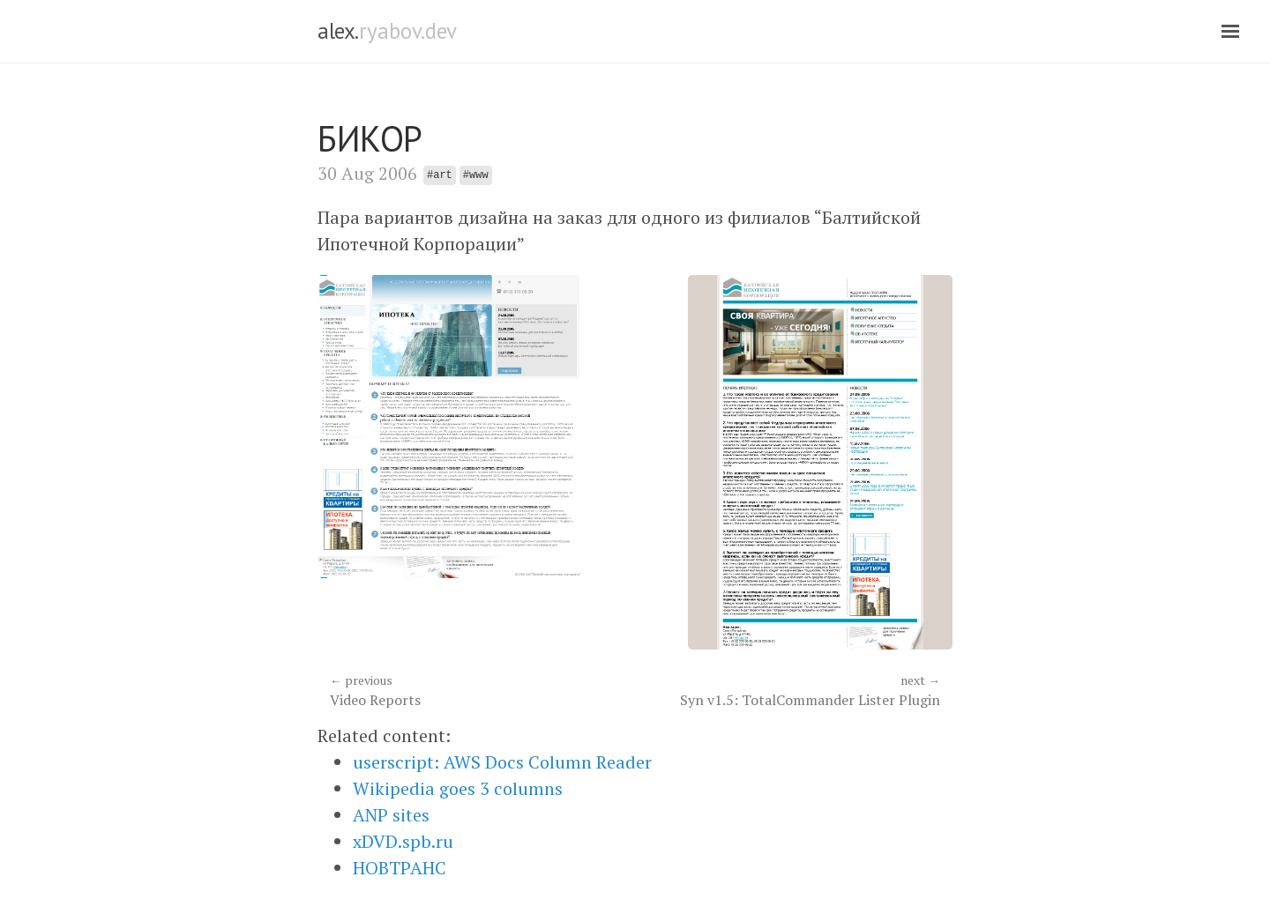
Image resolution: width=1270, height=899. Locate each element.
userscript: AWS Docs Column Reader (502, 762)
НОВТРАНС (399, 868)
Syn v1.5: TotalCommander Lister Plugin (793, 690)
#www (476, 174)
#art (439, 174)
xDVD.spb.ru (403, 841)
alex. (387, 31)
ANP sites (391, 815)
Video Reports (476, 690)
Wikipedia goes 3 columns (458, 788)
